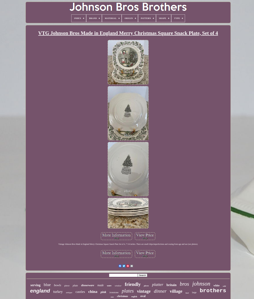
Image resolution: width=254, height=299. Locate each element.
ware (109, 285)
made (100, 285)
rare (112, 297)
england (40, 291)
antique (69, 292)
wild (224, 286)
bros (184, 284)
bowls (57, 285)
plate (75, 285)
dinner (160, 291)
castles (80, 292)
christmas (122, 296)
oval (142, 296)
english (134, 296)
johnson (201, 284)
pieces (146, 286)
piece (66, 285)
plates (128, 291)
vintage (144, 291)
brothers (213, 291)
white (216, 285)
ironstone (114, 292)
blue (47, 284)
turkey (58, 292)
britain (172, 285)
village (176, 291)
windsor (118, 285)
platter (157, 284)
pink (103, 292)
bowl (187, 293)
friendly (133, 284)
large (194, 292)
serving (35, 285)
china (92, 291)
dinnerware (87, 285)
